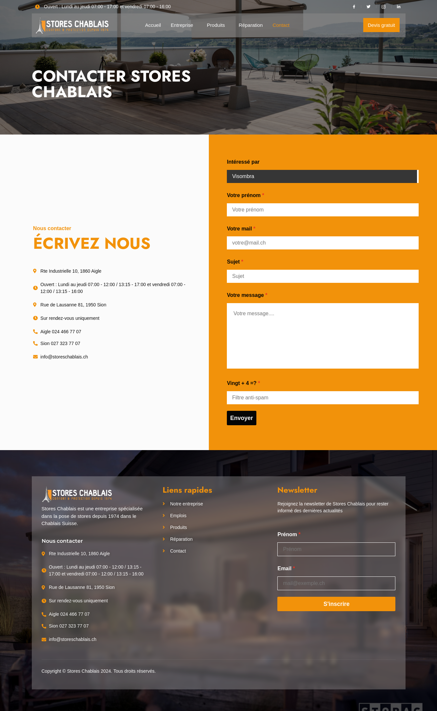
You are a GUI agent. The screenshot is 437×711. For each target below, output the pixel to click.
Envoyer (241, 418)
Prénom (287, 534)
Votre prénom (244, 195)
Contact (280, 25)
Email (284, 568)
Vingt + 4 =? (241, 383)
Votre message (245, 295)
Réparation (251, 25)
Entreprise (182, 25)
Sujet (233, 261)
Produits (216, 25)
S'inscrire (337, 604)
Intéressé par (243, 162)
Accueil (153, 25)
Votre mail (239, 228)
